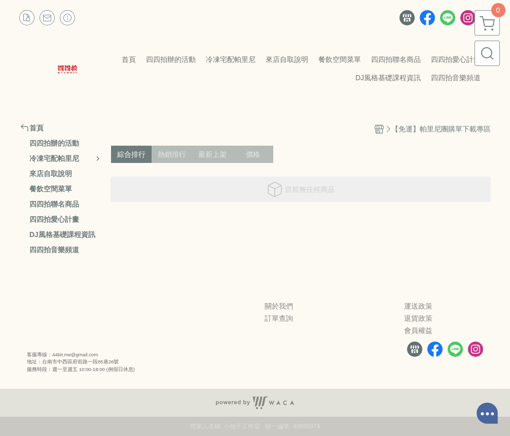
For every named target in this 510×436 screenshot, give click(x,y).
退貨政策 (418, 318)
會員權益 (418, 330)
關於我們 (279, 306)
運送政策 (418, 306)
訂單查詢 (279, 318)
